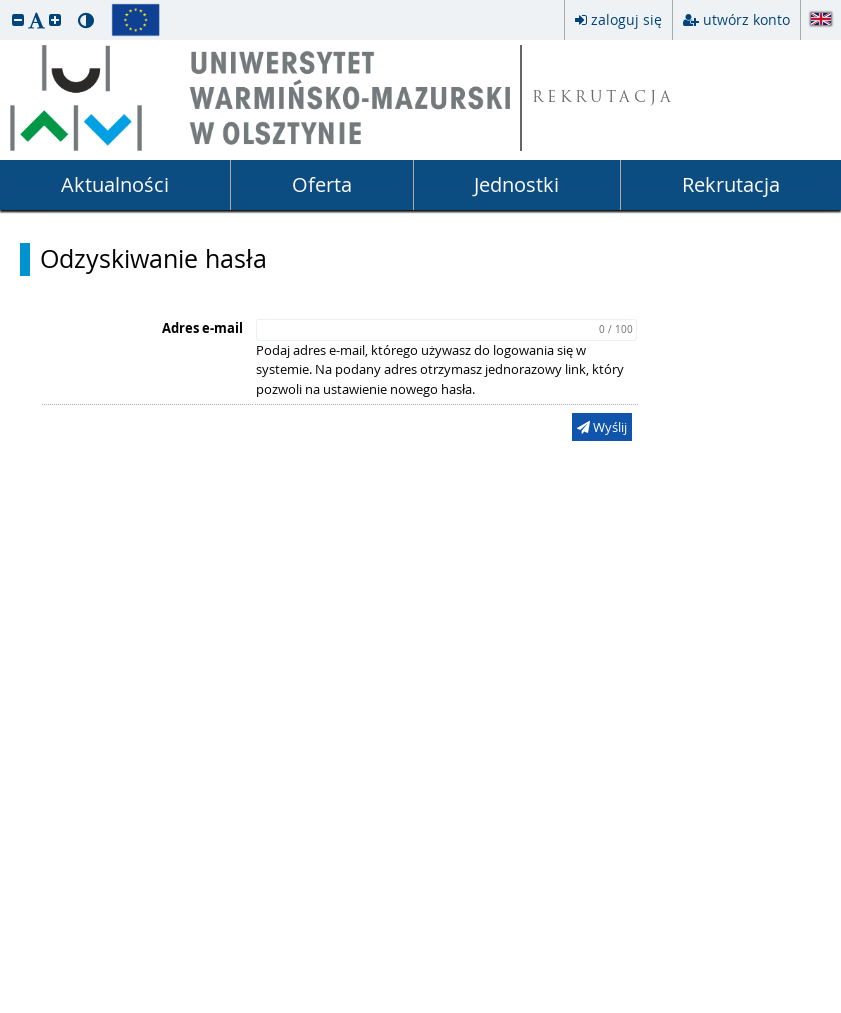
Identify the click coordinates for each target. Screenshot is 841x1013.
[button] (18, 19)
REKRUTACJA (603, 98)
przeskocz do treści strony (5, 5)
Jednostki (516, 184)
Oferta (322, 184)
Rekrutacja (731, 184)
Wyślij (602, 427)
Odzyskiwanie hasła (153, 259)
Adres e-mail (202, 328)
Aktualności (115, 184)
